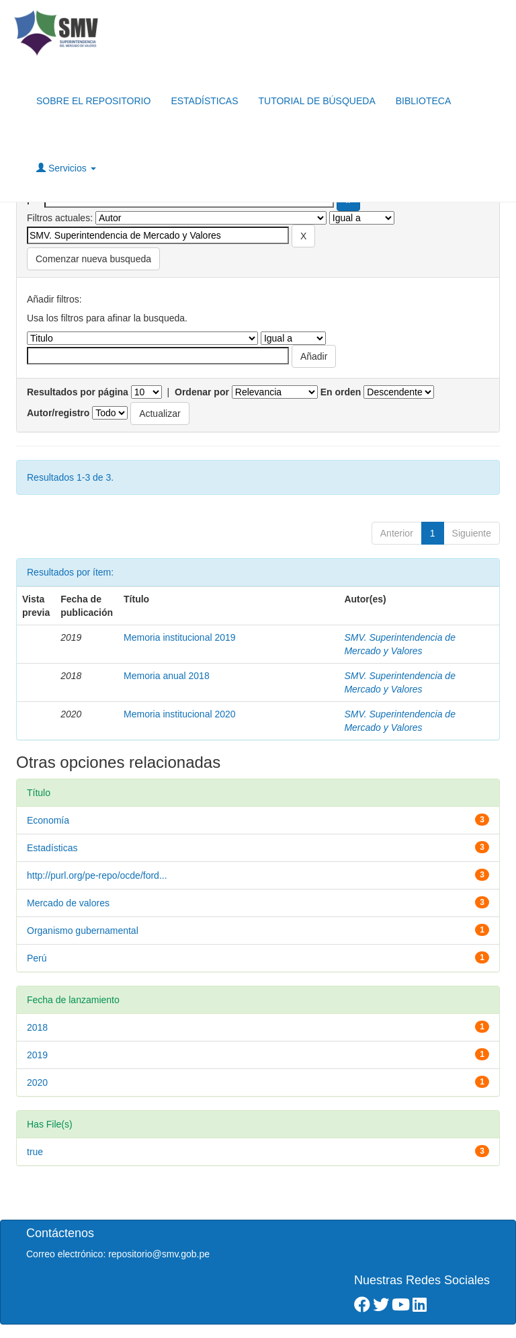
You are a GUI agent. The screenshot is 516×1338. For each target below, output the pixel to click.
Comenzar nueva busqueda (93, 258)
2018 (37, 1027)
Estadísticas (52, 847)
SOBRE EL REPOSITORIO (93, 100)
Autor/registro (58, 412)
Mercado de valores (68, 903)
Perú (37, 958)
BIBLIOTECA (423, 100)
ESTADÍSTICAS (204, 100)
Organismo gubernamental (82, 930)
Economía (48, 820)
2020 (37, 1082)
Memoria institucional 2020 (180, 714)
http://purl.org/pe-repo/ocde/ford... (97, 875)
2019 (37, 1055)
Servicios (66, 167)
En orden (340, 392)
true (35, 1151)
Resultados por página (77, 392)
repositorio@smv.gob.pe (159, 1254)
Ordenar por (202, 392)
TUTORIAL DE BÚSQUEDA (316, 100)
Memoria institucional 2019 (180, 637)
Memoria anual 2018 (167, 675)
